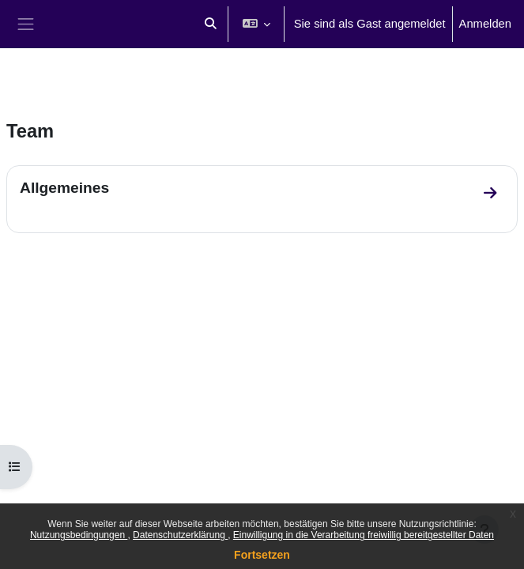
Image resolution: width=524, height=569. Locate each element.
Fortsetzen (262, 554)
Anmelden (485, 23)
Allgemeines (64, 187)
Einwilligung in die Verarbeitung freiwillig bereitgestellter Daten (363, 535)
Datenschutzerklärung (180, 535)
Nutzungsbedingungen (78, 535)
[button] (210, 24)
